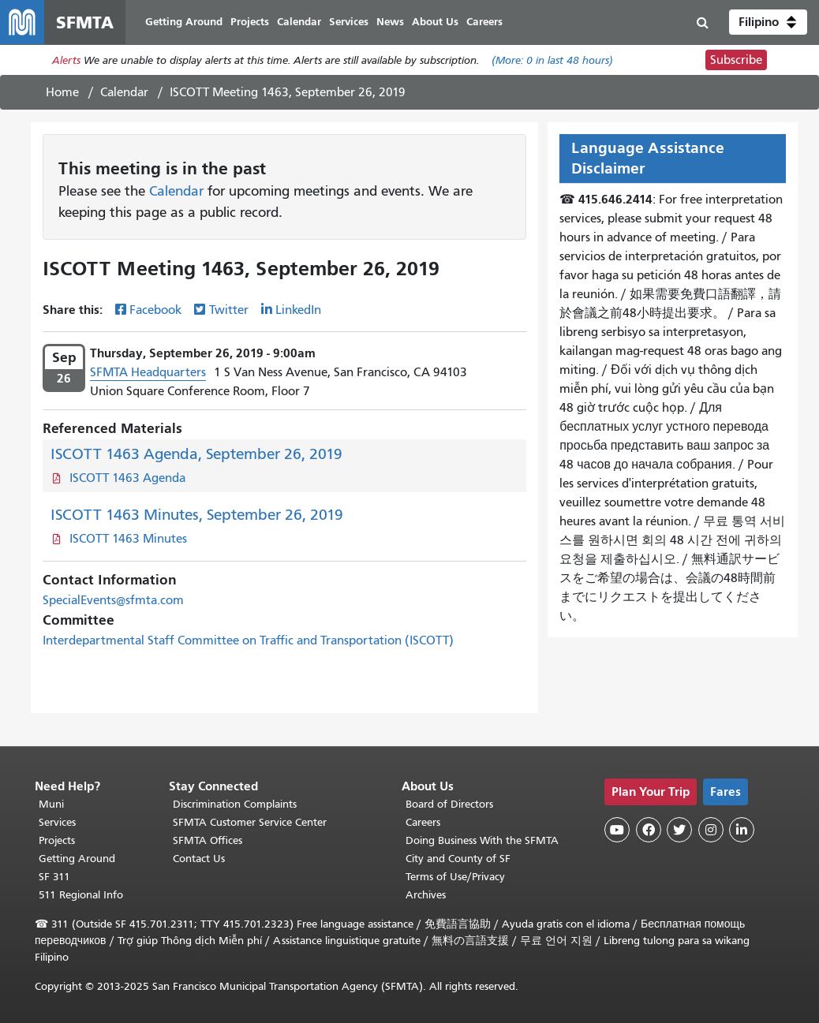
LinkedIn (298, 310)
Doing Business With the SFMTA (482, 840)
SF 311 (54, 876)
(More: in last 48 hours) (552, 60)
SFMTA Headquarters (148, 372)
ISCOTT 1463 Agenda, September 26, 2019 (196, 454)
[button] (768, 22)
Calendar (124, 92)
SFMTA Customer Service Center (250, 822)
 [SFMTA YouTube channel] (617, 829)
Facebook (155, 310)
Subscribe (736, 60)
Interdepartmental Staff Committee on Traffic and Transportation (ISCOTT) (248, 640)
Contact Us (199, 858)
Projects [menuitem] (249, 21)
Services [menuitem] (348, 21)
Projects (57, 840)
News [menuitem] (390, 21)
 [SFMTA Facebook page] (648, 829)
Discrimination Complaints (235, 804)
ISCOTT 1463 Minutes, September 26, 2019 (196, 515)
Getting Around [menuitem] (184, 21)
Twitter (229, 310)
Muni (51, 804)
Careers (423, 822)
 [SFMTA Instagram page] (710, 829)
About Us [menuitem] (435, 21)
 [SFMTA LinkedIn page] (741, 829)
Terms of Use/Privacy (455, 876)
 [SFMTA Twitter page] (679, 829)
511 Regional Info (81, 895)
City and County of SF (458, 858)
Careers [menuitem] (484, 21)
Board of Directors (449, 804)
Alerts (66, 60)
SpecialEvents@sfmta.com (113, 600)
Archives (426, 895)
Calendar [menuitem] (299, 21)
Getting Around (77, 858)
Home (62, 92)
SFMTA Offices (207, 840)
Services (57, 822)
